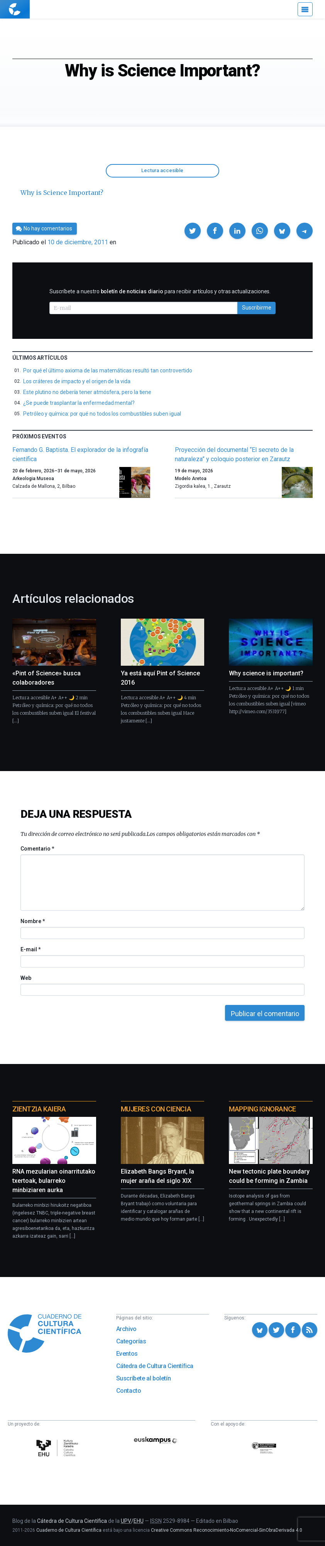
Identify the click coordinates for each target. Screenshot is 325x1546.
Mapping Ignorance (262, 1109)
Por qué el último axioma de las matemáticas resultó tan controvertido (107, 370)
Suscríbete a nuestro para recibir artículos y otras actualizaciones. (160, 291)
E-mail (30, 949)
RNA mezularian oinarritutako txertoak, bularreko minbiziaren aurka (53, 1181)
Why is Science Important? (61, 192)
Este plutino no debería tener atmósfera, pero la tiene (87, 392)
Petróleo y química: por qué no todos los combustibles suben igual (102, 414)
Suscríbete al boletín (143, 1378)
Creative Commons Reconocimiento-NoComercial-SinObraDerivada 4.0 (226, 1530)
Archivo (126, 1329)
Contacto (128, 1390)
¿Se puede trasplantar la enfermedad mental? (79, 403)
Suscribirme (256, 307)
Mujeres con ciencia (156, 1109)
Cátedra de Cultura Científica (154, 1366)
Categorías (131, 1341)
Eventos (127, 1353)
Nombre (32, 921)
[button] (193, 231)
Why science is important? (266, 673)
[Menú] (305, 9)
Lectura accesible (162, 170)
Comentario (37, 849)
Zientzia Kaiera (39, 1109)
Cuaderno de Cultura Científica (69, 1530)
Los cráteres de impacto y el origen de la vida (76, 381)
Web (25, 978)
